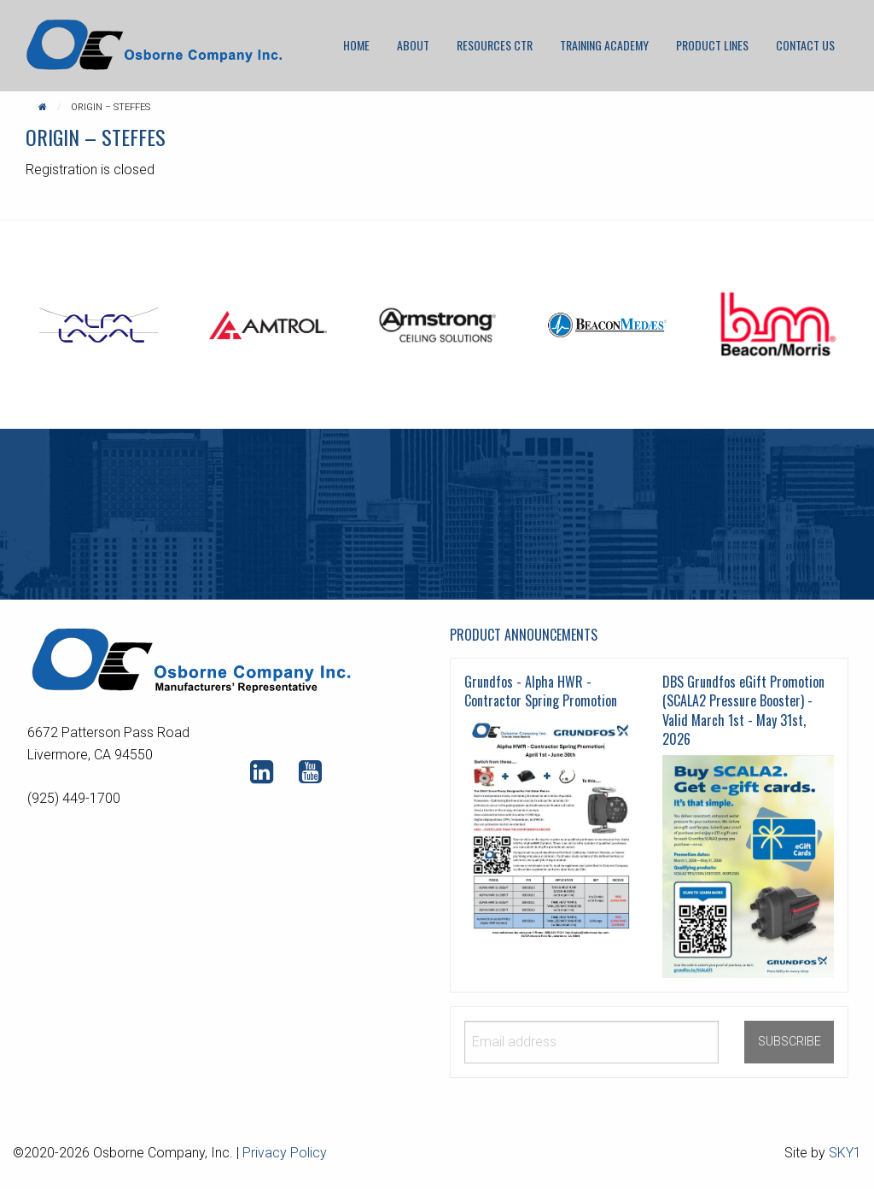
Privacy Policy (284, 1153)
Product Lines (712, 45)
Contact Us (805, 45)
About (413, 45)
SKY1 (845, 1153)
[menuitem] (356, 45)
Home (356, 45)
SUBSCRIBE (789, 1041)
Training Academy (604, 45)
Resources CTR (495, 45)
